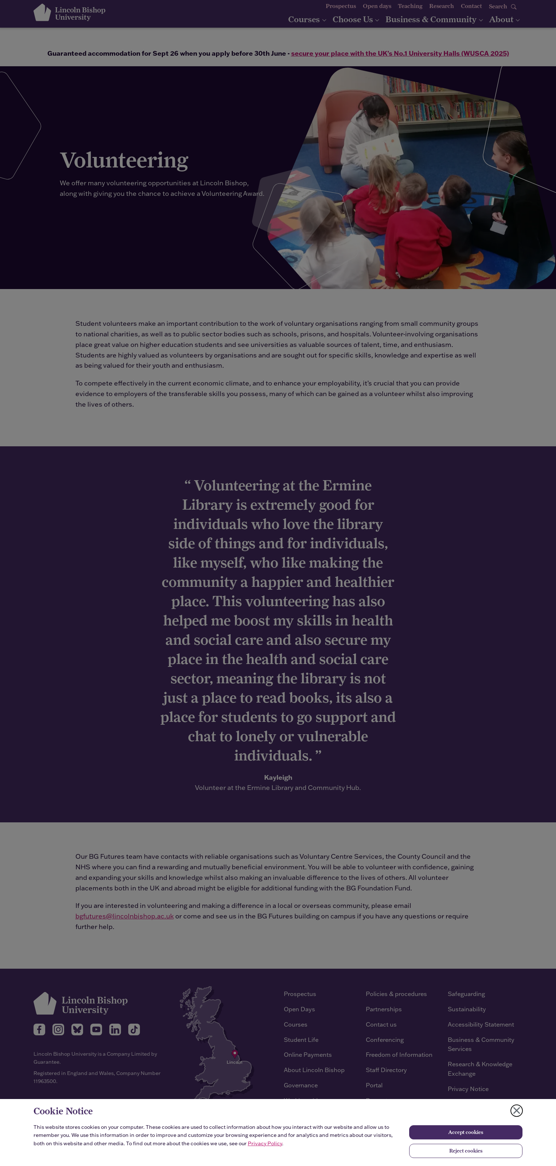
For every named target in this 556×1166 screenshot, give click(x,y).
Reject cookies (465, 1151)
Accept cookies (465, 1132)
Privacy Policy (265, 1143)
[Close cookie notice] (516, 1110)
